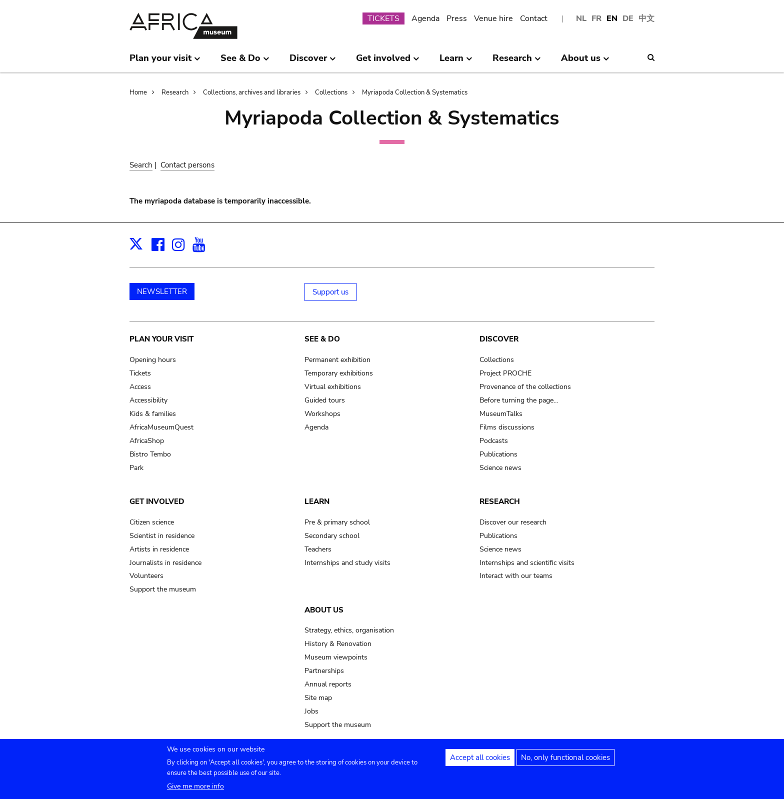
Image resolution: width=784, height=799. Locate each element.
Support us (330, 292)
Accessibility (149, 400)
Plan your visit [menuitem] (165, 62)
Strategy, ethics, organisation (349, 630)
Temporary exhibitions (338, 373)
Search (141, 165)
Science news (501, 467)
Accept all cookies (480, 763)
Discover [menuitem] (313, 62)
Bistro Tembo (150, 454)
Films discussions (507, 427)
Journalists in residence (166, 563)
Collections (331, 92)
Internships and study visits (347, 563)
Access (140, 387)
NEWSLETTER (162, 291)
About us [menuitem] (585, 62)
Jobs (311, 711)
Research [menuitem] (516, 62)
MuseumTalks (501, 413)
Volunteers (147, 575)
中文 (646, 18)
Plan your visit (162, 339)
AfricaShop (147, 441)
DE (628, 18)
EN (612, 18)
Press (456, 18)
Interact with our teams (516, 575)
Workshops (322, 413)
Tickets (140, 373)
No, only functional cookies (565, 763)
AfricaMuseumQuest (162, 427)
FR (597, 18)
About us (324, 610)
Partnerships (324, 671)
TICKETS (384, 18)
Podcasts (494, 441)
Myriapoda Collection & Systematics (415, 92)
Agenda (426, 18)
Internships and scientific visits (527, 563)
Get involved (157, 501)
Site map (318, 697)
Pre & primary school (337, 522)
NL (581, 18)
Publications (499, 454)
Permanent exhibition (337, 359)
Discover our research (513, 522)
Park (137, 467)
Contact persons (187, 165)
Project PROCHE (506, 373)
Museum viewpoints (336, 657)
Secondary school (332, 535)
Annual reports (328, 684)
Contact (534, 18)
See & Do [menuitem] (245, 62)
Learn (317, 501)
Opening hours (153, 359)
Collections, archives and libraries (251, 92)
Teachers (318, 549)
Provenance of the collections (525, 387)
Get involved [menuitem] (388, 62)
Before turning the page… (519, 400)
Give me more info (195, 791)
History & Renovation (338, 643)
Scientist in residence (162, 535)
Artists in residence (159, 549)
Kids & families (153, 413)
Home (138, 92)
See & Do (322, 339)
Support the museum (163, 589)
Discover (499, 339)
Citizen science (152, 522)
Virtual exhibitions (332, 387)
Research (175, 92)
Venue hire (493, 18)
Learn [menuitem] (456, 62)
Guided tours (324, 400)
